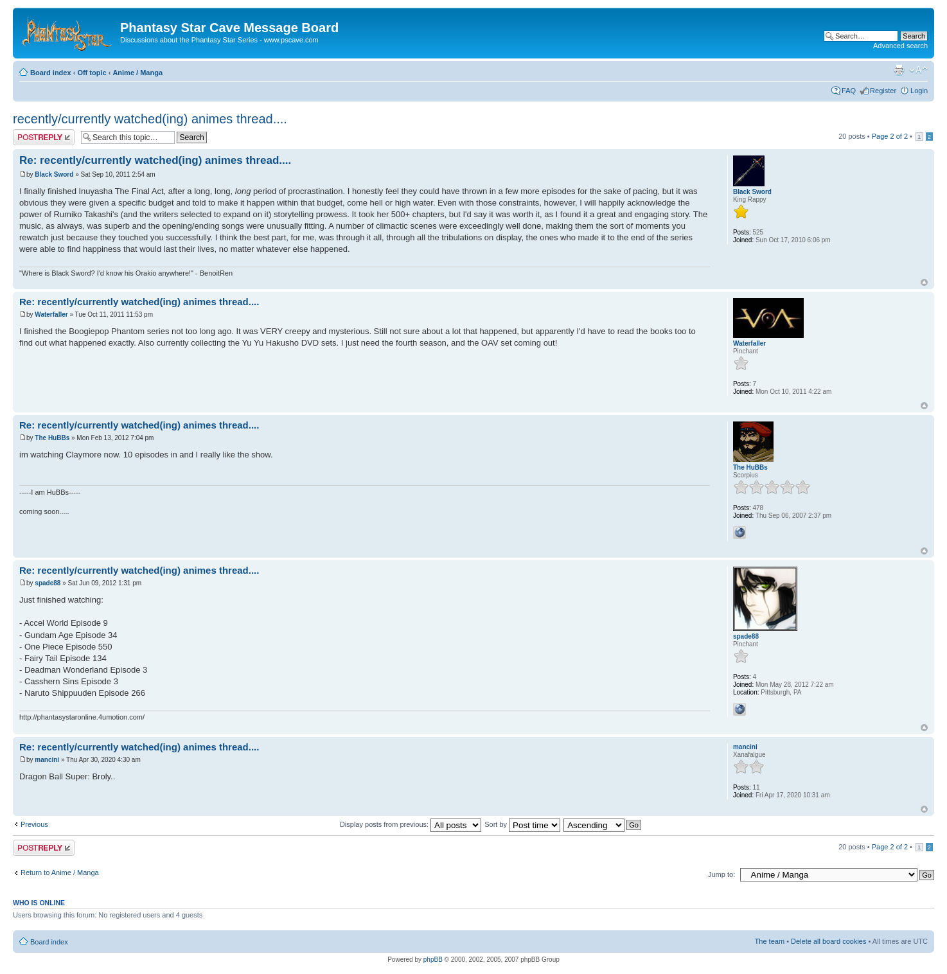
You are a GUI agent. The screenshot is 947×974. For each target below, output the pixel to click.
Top (924, 282)
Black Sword (54, 174)
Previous (34, 824)
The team (769, 941)
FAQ (849, 90)
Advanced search (900, 45)
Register (883, 90)
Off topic (91, 72)
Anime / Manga (137, 72)
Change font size (918, 70)
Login (919, 90)
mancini (47, 759)
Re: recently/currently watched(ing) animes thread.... (155, 160)
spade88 (47, 583)
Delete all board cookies (828, 941)
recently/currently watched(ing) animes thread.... (150, 119)
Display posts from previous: (410, 824)
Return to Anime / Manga (60, 872)
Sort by (522, 824)
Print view (899, 70)
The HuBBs (52, 437)
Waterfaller (51, 314)
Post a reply (44, 137)
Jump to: (721, 874)
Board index (50, 72)
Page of (890, 136)
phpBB (433, 959)
